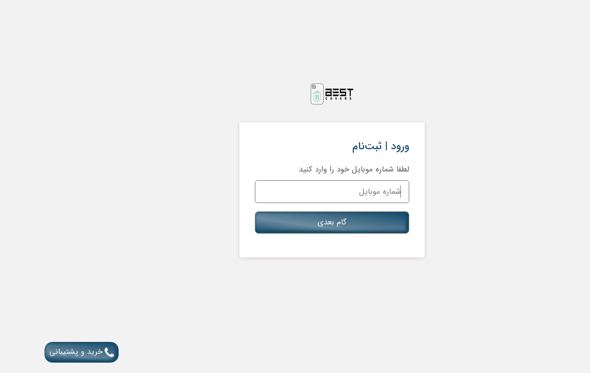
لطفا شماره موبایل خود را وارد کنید (317, 169)
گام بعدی (295, 222)
